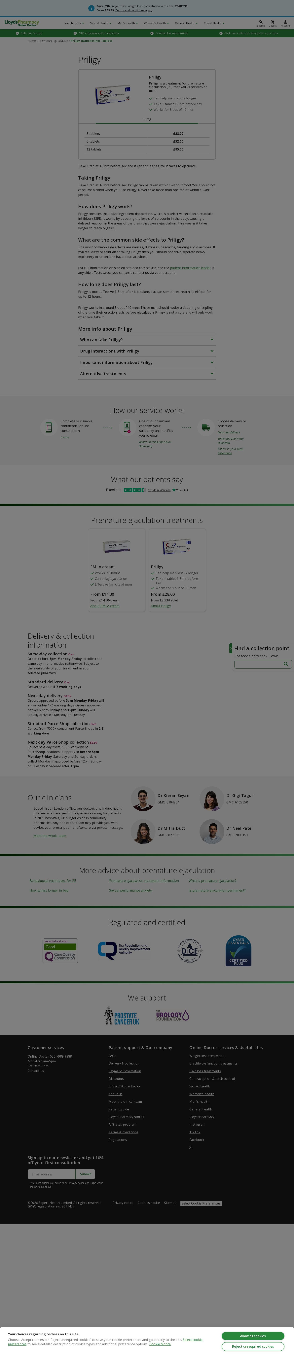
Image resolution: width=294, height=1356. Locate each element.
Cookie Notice (160, 1344)
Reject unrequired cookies (253, 1346)
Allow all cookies (253, 1336)
